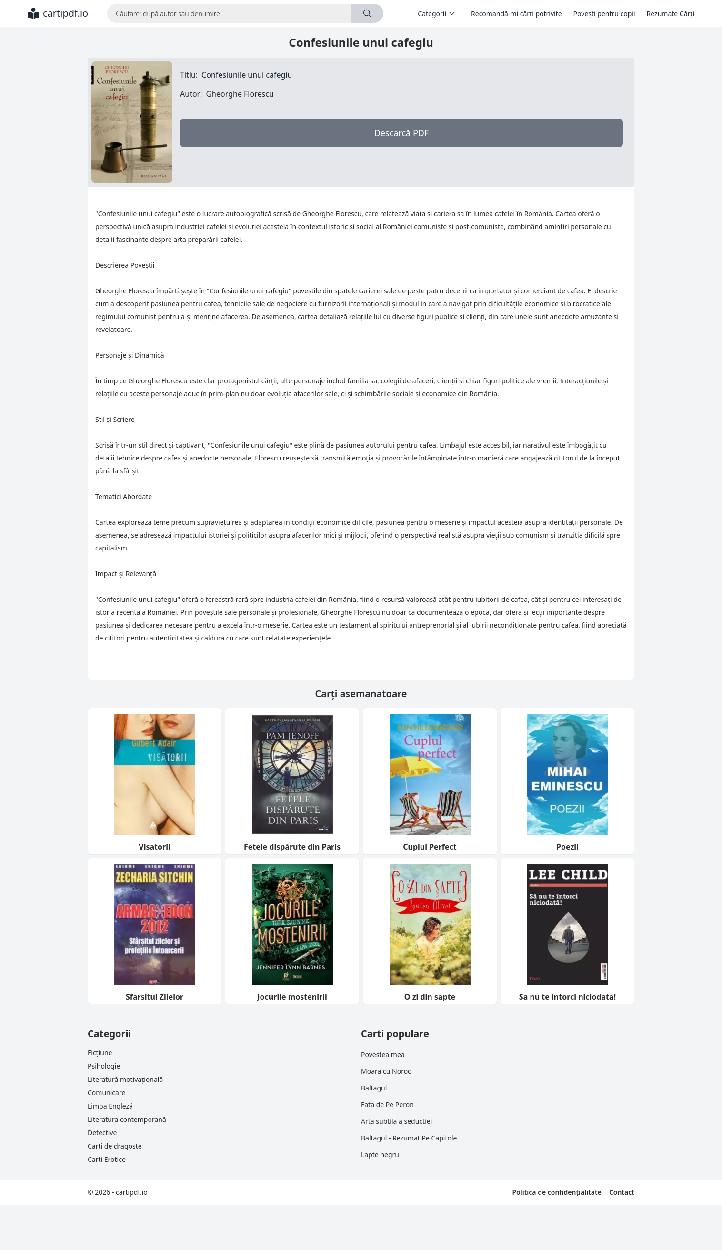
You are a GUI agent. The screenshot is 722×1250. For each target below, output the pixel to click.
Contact (621, 1192)
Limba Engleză (110, 1105)
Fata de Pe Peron (387, 1104)
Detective (102, 1132)
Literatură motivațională (125, 1079)
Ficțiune (100, 1052)
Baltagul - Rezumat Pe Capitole (409, 1137)
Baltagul (374, 1087)
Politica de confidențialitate (556, 1192)
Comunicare (106, 1092)
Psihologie (104, 1065)
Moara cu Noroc (386, 1071)
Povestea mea (383, 1054)
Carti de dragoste (115, 1145)
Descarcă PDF (401, 133)
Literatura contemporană (127, 1119)
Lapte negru (380, 1154)
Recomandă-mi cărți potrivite (516, 13)
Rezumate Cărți (670, 13)
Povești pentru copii (604, 13)
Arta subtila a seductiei (396, 1121)
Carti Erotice (107, 1159)
